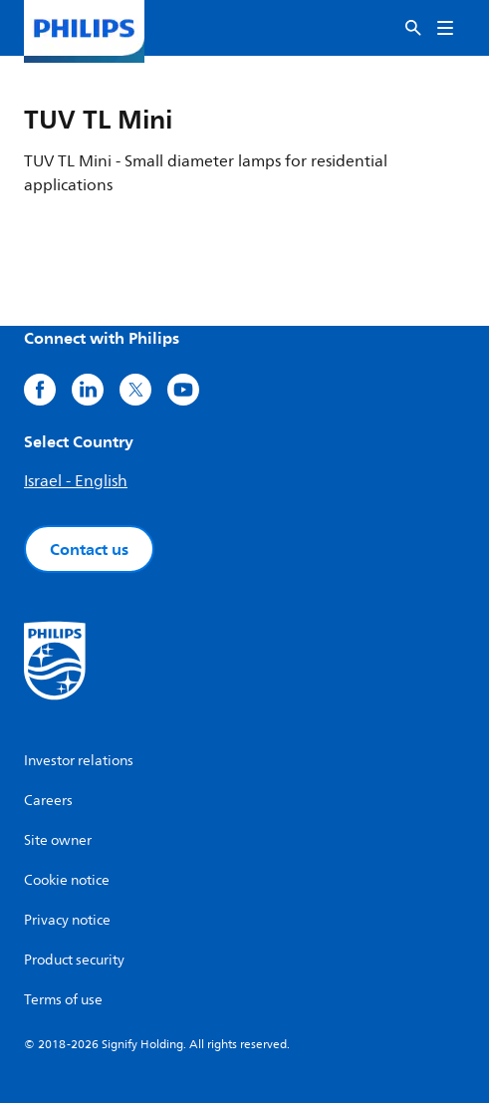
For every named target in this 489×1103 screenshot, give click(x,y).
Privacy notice (67, 920)
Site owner (58, 840)
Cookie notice (67, 880)
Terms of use (63, 999)
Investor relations (78, 760)
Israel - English (75, 481)
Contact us (89, 549)
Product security (74, 960)
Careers (48, 800)
